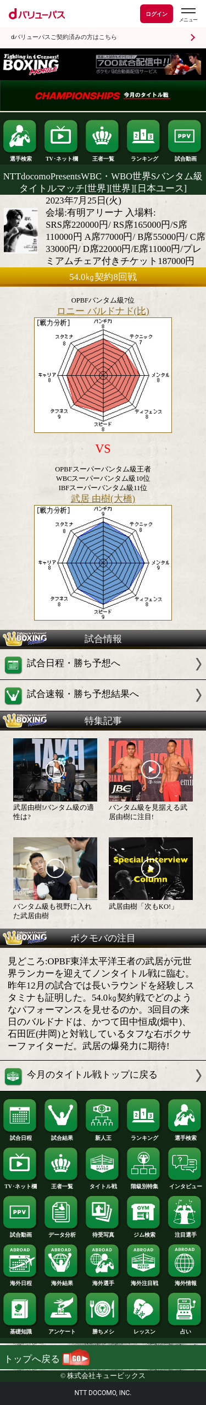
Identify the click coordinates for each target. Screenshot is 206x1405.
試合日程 (20, 1135)
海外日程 (20, 1280)
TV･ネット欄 (61, 156)
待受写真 (102, 1232)
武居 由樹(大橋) (103, 498)
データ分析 (61, 1232)
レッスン (144, 1329)
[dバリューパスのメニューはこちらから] (188, 15)
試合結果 (61, 1135)
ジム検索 (144, 1232)
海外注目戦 (144, 1280)
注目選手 (185, 1232)
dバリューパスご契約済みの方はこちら (64, 37)
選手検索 (20, 156)
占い (185, 1329)
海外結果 (61, 1280)
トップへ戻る (47, 1359)
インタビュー (185, 1183)
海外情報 (185, 1280)
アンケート (61, 1329)
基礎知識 (20, 1329)
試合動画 (185, 156)
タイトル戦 (102, 1183)
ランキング (144, 156)
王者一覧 (102, 156)
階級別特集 (144, 1183)
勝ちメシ (102, 1329)
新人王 (102, 1135)
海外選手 (102, 1280)
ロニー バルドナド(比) (103, 311)
